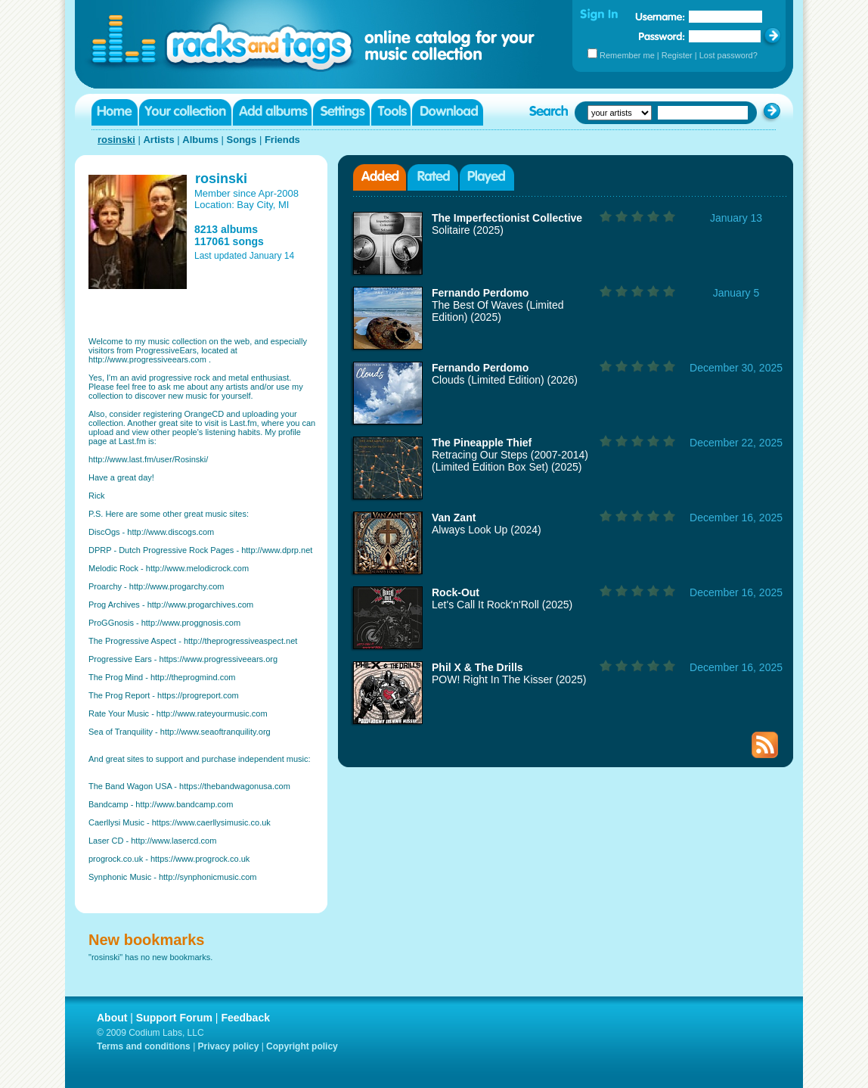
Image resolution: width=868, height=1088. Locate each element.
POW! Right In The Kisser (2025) (509, 679)
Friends (282, 139)
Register (677, 55)
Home (114, 112)
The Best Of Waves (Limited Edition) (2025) (498, 311)
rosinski (116, 139)
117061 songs (229, 241)
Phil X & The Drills (477, 667)
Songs (242, 139)
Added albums (379, 177)
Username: (660, 16)
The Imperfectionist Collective (507, 218)
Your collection (185, 112)
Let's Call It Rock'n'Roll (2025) (502, 604)
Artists (158, 139)
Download (447, 112)
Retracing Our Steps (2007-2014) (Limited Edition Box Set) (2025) (510, 461)
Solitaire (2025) (468, 230)
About (112, 1018)
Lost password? (728, 55)
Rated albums (433, 177)
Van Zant (454, 517)
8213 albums (226, 229)
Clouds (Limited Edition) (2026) (505, 380)
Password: (662, 36)
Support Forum (174, 1018)
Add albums (272, 112)
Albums (200, 139)
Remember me (627, 55)
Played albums (487, 177)
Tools (391, 112)
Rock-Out (455, 592)
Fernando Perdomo (480, 293)
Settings (341, 112)
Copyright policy (302, 1046)
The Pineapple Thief (482, 443)
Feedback (245, 1018)
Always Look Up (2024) (486, 530)
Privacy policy (228, 1046)
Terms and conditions (144, 1046)
